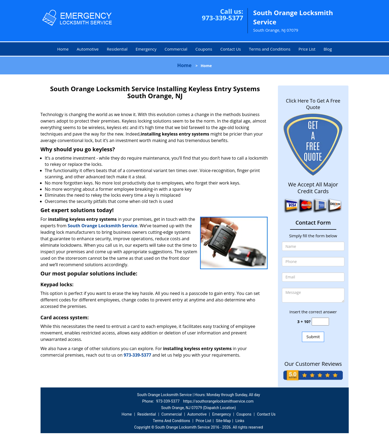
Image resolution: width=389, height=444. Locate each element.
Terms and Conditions (270, 49)
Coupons (203, 49)
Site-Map (223, 421)
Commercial (176, 49)
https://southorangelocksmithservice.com (218, 401)
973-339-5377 (222, 17)
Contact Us (230, 49)
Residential (117, 49)
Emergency (146, 49)
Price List (306, 49)
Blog (328, 49)
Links (239, 421)
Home (62, 49)
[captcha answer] (320, 321)
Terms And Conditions (171, 421)
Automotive (88, 49)
